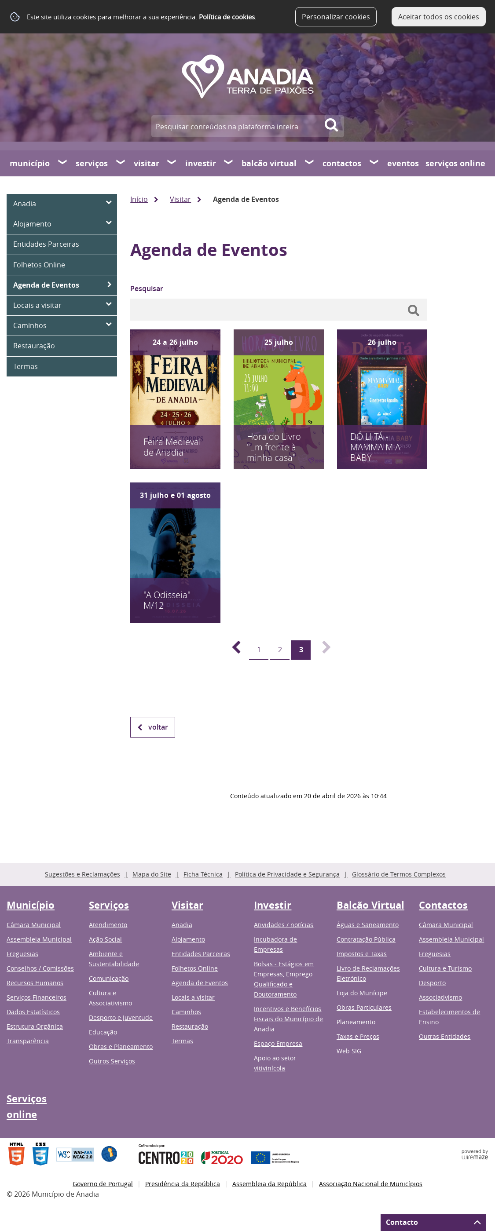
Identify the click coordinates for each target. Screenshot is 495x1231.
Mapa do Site (151, 874)
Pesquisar (146, 288)
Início (139, 199)
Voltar (158, 727)
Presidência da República (182, 1184)
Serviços (92, 163)
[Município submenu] (63, 163)
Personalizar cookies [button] (336, 17)
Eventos (403, 163)
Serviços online (455, 163)
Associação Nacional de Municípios (370, 1184)
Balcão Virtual (269, 163)
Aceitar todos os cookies (438, 17)
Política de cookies (227, 16)
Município (30, 163)
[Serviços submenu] (121, 163)
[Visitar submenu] (172, 163)
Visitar (146, 163)
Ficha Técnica (203, 874)
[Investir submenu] (228, 163)
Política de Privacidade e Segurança (287, 874)
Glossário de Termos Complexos (399, 874)
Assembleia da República (269, 1184)
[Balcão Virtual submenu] (309, 163)
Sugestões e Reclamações (82, 874)
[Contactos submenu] (374, 163)
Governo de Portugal (103, 1184)
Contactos (342, 163)
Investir (200, 163)
